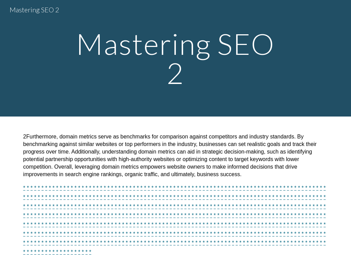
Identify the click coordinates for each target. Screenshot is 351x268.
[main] (175, 58)
